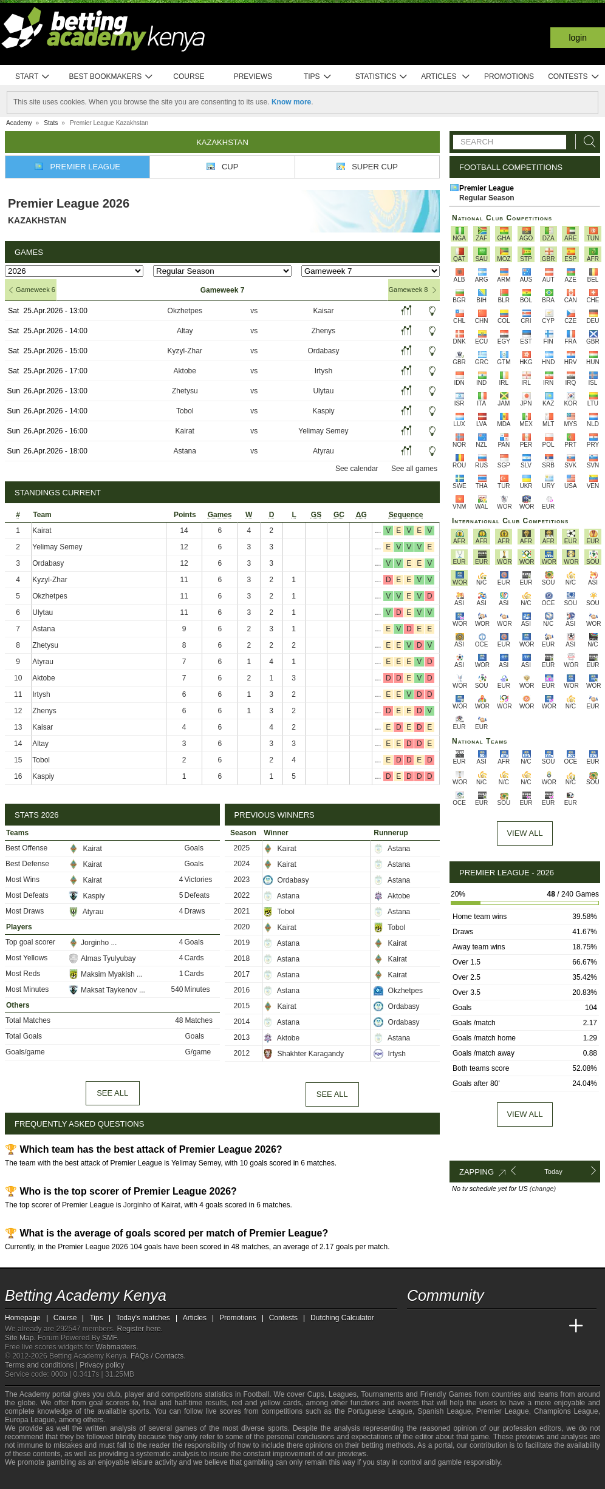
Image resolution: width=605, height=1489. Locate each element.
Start (32, 77)
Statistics (381, 77)
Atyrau (323, 451)
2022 (242, 895)
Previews (253, 76)
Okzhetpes (185, 311)
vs (254, 311)
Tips (318, 77)
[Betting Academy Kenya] (417, 1326)
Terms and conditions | (42, 1365)
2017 (242, 974)
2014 (242, 1021)
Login (578, 37)
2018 (242, 958)
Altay (185, 331)
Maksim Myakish (103, 974)
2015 (242, 1006)
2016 (242, 990)
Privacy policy (102, 1365)
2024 (242, 864)
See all (112, 1092)
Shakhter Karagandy (303, 1054)
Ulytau (323, 391)
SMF (109, 1338)
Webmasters (115, 1347)
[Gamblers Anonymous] (110, 1478)
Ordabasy (323, 351)
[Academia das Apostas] (439, 1326)
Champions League (566, 1411)
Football (256, 1394)
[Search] (586, 141)
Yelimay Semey (323, 431)
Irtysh (323, 371)
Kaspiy (323, 411)
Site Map (19, 1338)
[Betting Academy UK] (553, 1326)
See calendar (356, 468)
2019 (242, 942)
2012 (242, 1053)
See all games (414, 468)
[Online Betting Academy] (485, 1326)
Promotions (509, 76)
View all (524, 1114)
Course (188, 76)
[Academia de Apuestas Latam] (531, 1326)
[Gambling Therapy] (94, 1478)
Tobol (185, 411)
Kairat (185, 431)
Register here (139, 1328)
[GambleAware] (36, 1478)
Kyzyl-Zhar (185, 351)
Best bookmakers (111, 77)
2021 (242, 911)
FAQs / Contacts (157, 1356)
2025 (242, 848)
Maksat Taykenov (104, 990)
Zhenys (323, 331)
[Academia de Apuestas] (507, 1326)
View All (524, 833)
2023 (242, 879)
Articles (445, 77)
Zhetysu (185, 391)
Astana (185, 451)
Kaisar (323, 311)
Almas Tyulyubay (102, 958)
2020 (242, 927)
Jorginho (90, 942)
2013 (242, 1037)
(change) (543, 1188)
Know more (291, 102)
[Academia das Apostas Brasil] (463, 1326)
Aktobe (185, 371)
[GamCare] (77, 1478)
